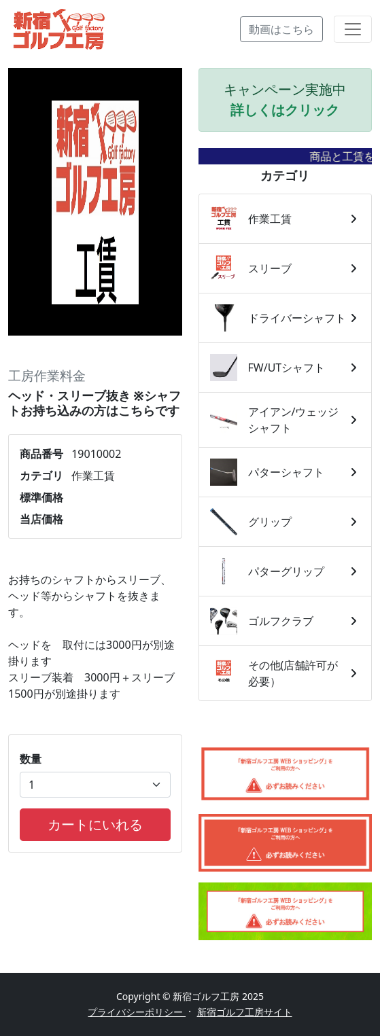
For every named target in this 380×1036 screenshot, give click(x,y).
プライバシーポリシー (137, 1011)
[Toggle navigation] (353, 29)
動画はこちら (281, 29)
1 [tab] (95, 314)
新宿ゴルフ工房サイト (244, 1011)
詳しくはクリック (284, 110)
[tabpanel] (95, 202)
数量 (30, 758)
